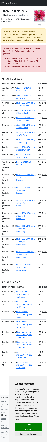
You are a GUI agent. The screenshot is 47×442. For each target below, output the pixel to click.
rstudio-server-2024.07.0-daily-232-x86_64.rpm (24, 365)
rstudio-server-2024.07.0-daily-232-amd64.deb (24, 294)
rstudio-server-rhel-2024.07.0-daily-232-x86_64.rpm (24, 335)
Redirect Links (6, 428)
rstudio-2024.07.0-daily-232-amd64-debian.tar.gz (25, 177)
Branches (4, 407)
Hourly (3, 412)
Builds (3, 401)
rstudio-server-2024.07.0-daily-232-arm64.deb (24, 304)
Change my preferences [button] (28, 434)
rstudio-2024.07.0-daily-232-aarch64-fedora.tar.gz (25, 254)
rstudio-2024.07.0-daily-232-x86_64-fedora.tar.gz (25, 229)
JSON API (4, 425)
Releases (4, 410)
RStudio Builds (9, 3)
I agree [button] (28, 425)
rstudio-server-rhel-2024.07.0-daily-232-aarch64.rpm (24, 355)
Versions (4, 404)
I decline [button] (28, 429)
